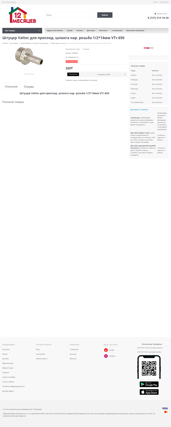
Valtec (78, 49)
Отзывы (29, 86)
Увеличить (30, 74)
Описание (11, 86)
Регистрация (164, 2)
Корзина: (162, 14)
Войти (156, 2)
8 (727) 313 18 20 (143, 348)
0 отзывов (86, 49)
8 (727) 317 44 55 (143, 352)
